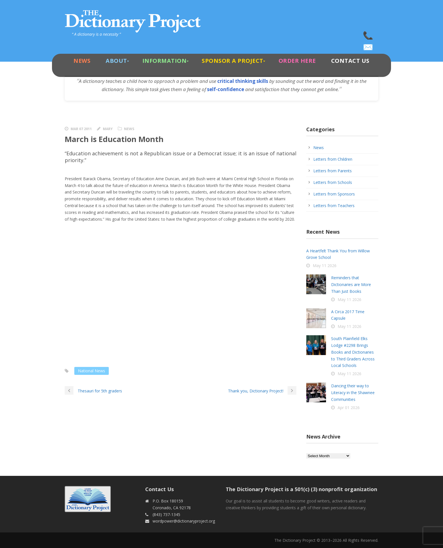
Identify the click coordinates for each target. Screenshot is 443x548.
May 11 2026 (324, 265)
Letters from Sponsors (334, 194)
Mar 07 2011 (81, 128)
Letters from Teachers (334, 205)
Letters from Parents (332, 170)
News (81, 61)
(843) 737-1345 (368, 34)
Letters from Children (332, 159)
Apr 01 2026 (349, 407)
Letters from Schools (332, 182)
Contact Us (350, 61)
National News (91, 370)
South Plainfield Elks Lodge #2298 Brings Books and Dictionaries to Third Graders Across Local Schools (353, 352)
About (116, 61)
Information (164, 61)
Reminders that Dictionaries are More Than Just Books (351, 284)
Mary (108, 128)
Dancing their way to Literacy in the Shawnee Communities (353, 392)
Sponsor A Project (232, 61)
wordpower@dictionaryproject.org (368, 45)
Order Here (297, 61)
